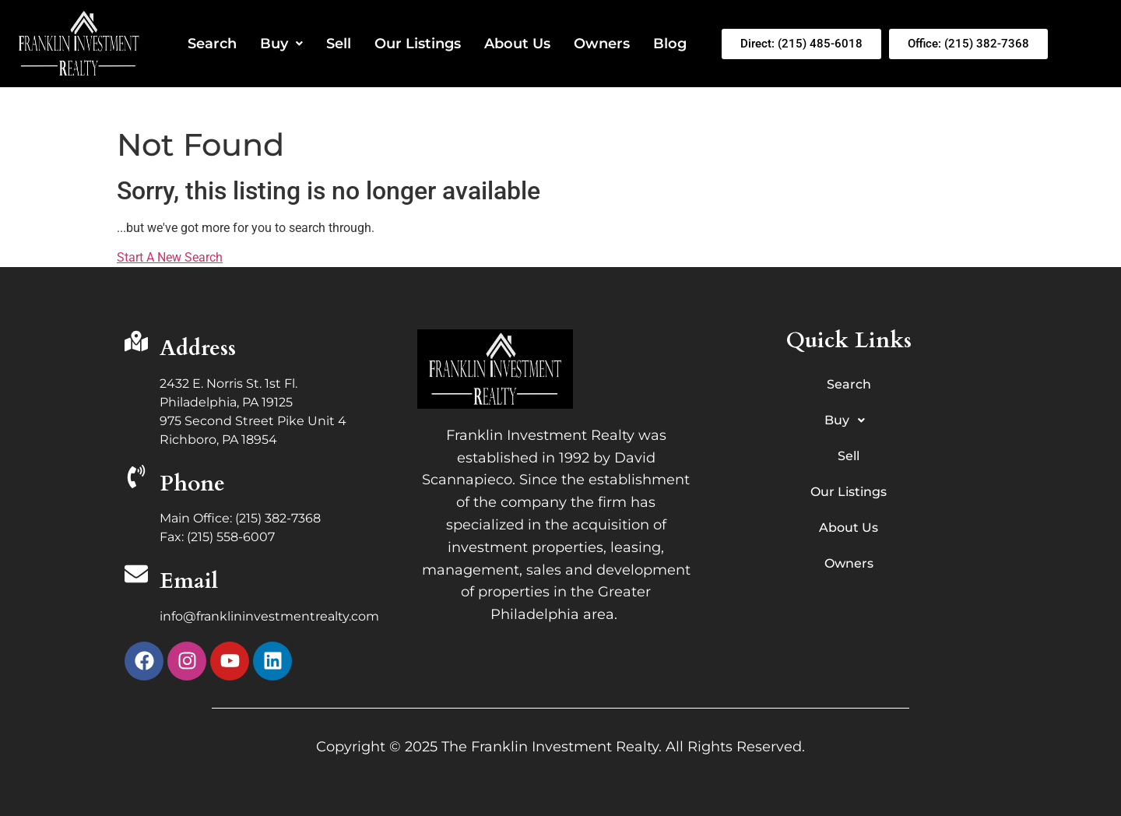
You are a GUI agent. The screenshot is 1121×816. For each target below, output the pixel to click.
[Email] (136, 575)
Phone (192, 483)
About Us (517, 43)
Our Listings (417, 43)
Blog (670, 43)
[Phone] (136, 478)
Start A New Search (170, 257)
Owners (602, 43)
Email (189, 581)
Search (212, 43)
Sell (338, 43)
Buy (281, 43)
